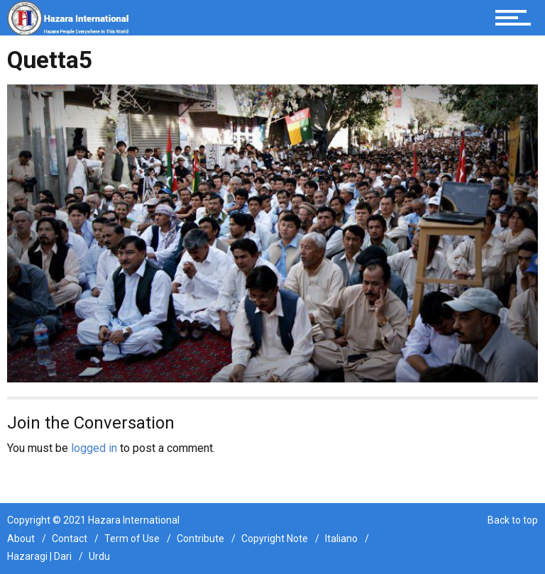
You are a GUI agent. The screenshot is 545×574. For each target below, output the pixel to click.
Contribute (200, 538)
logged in (94, 448)
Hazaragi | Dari (39, 556)
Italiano (341, 538)
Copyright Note (274, 538)
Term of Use (132, 538)
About (21, 538)
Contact (69, 538)
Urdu (99, 556)
